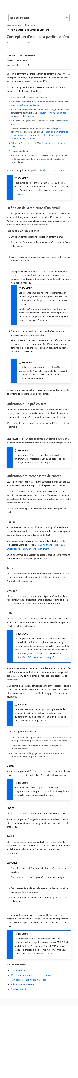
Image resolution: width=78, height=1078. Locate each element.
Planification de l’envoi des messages (28, 979)
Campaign (30, 24)
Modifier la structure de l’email (25, 104)
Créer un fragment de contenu (48, 544)
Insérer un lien (34, 134)
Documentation (14, 24)
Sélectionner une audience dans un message (32, 975)
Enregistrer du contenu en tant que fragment (28, 548)
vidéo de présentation (53, 170)
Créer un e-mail (18, 970)
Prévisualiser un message (22, 984)
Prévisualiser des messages (40, 657)
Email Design (22, 60)
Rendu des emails (19, 989)
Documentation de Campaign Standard (29, 29)
